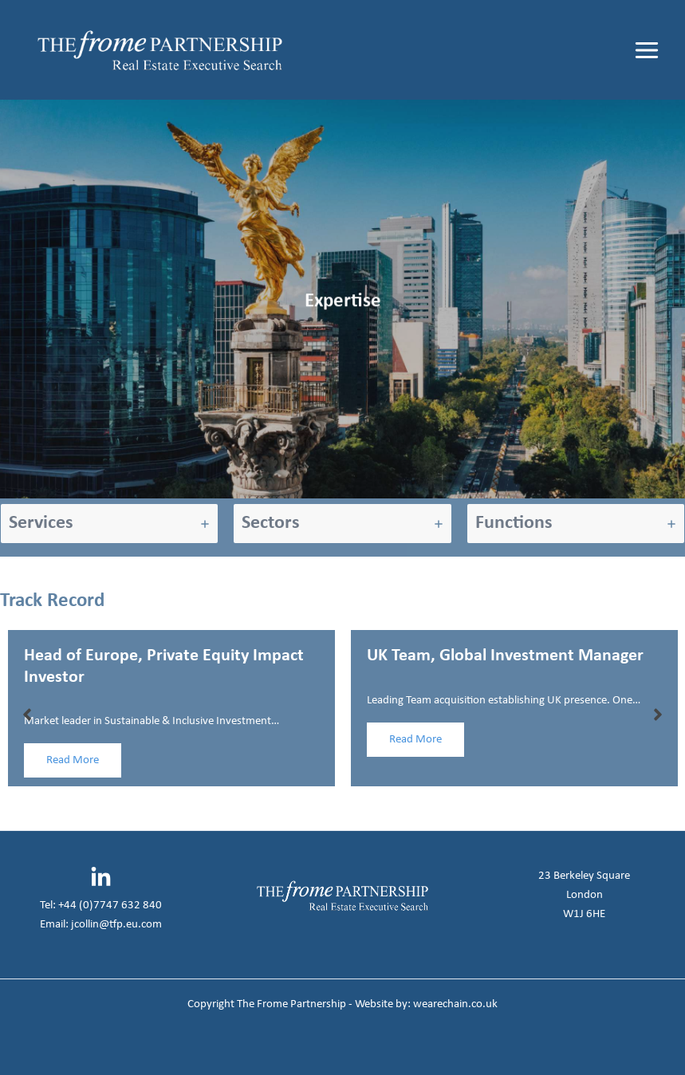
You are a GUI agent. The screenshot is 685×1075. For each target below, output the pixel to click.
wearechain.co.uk (455, 1004)
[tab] (109, 523)
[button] (27, 714)
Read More (72, 760)
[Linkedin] (101, 877)
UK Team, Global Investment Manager (505, 656)
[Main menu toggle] (646, 50)
